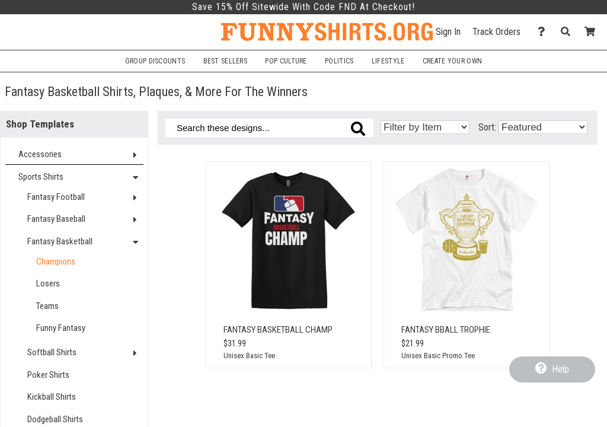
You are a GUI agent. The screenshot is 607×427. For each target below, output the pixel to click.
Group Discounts (155, 61)
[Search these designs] (269, 128)
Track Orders (496, 31)
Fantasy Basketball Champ (278, 329)
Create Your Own (452, 61)
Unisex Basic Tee (249, 355)
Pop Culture (285, 61)
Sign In (448, 31)
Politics (339, 61)
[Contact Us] (544, 32)
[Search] (569, 32)
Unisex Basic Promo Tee (438, 355)
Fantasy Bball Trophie (445, 329)
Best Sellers (225, 61)
